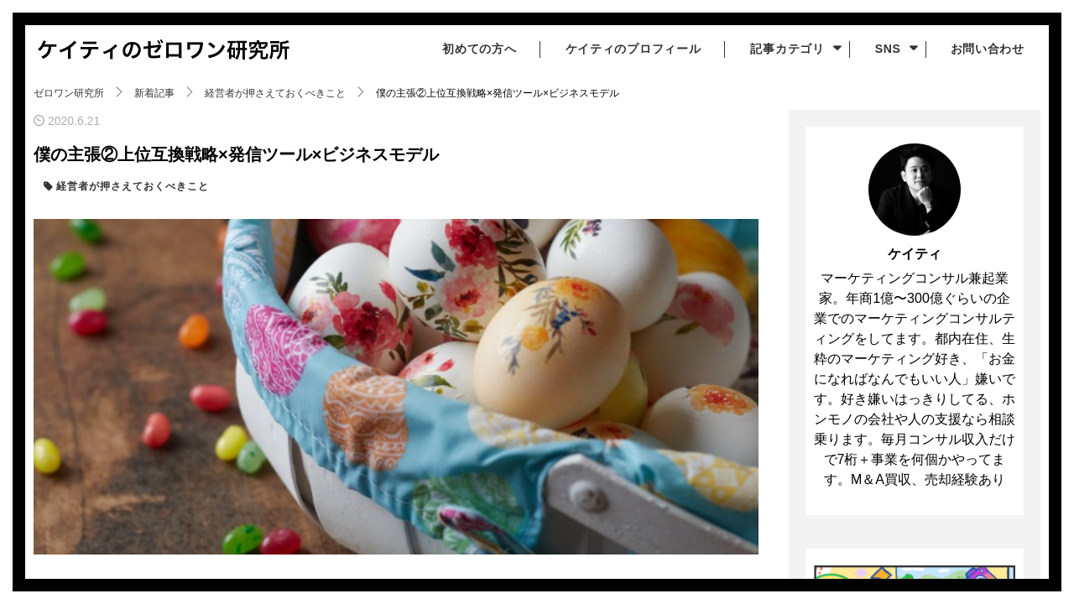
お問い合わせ (987, 48)
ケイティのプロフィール (631, 48)
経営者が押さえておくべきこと (131, 186)
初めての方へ (476, 48)
